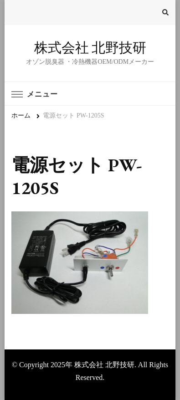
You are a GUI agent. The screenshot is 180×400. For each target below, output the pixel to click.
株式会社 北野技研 (90, 47)
